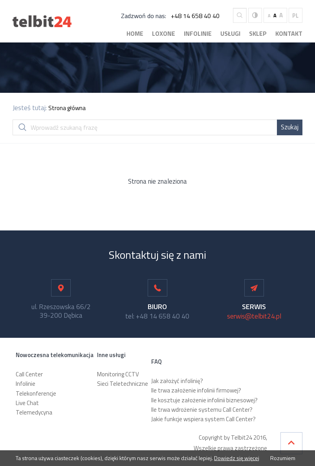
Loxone (163, 33)
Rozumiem (282, 458)
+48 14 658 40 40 (195, 15)
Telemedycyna (34, 412)
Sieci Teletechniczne (122, 383)
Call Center (29, 374)
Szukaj (290, 127)
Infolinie (198, 33)
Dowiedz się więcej (236, 458)
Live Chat (27, 402)
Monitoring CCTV (118, 374)
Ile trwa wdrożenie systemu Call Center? (202, 409)
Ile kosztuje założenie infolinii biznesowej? (204, 400)
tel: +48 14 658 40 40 (157, 316)
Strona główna (67, 107)
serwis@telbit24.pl (254, 316)
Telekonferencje (36, 393)
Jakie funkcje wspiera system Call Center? (203, 419)
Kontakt (288, 33)
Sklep (258, 33)
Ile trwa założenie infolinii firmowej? (196, 390)
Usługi (230, 33)
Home (134, 33)
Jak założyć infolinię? (177, 380)
